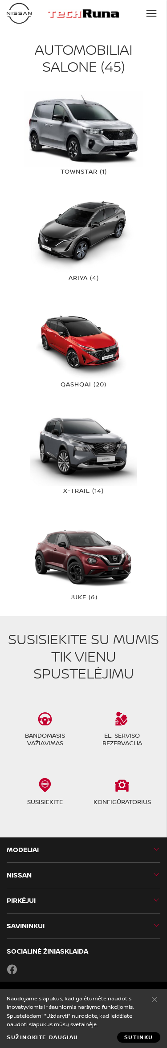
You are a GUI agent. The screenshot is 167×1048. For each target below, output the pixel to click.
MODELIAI (23, 849)
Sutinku (154, 999)
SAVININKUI (26, 925)
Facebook (12, 969)
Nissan (19, 875)
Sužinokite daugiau (42, 1037)
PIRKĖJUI (21, 900)
